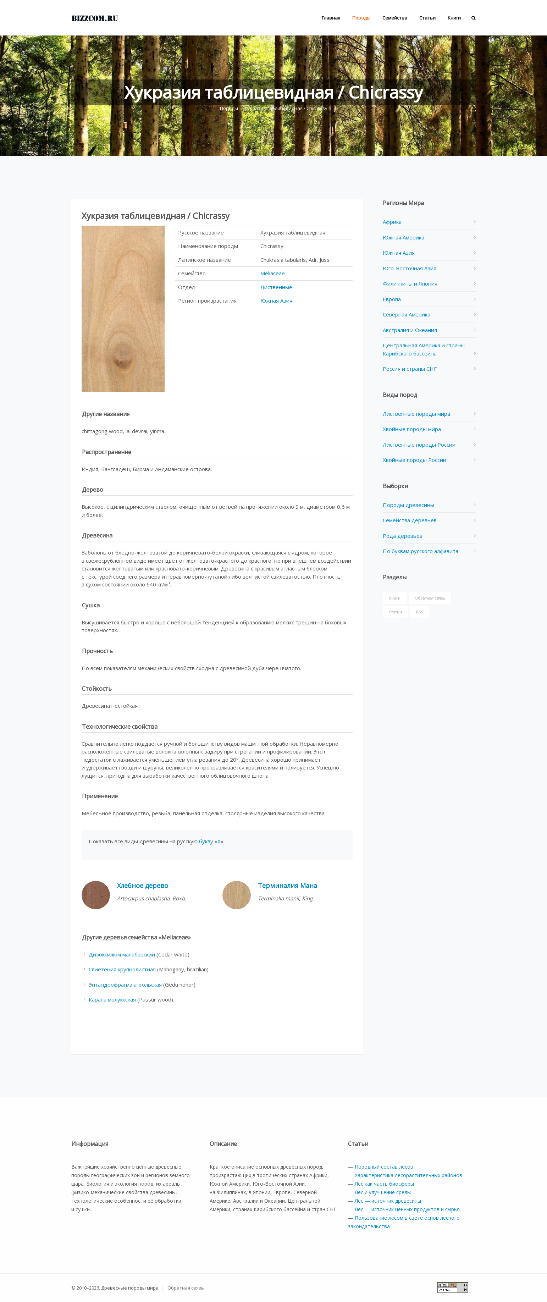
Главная (331, 18)
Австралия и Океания (410, 329)
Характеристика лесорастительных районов (408, 1175)
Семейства (394, 18)
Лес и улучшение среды (383, 1192)
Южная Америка (403, 237)
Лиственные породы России (419, 444)
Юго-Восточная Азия (409, 268)
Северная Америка (406, 314)
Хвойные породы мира (412, 428)
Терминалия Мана (287, 885)
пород (145, 1183)
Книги (454, 18)
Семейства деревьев (410, 520)
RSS (419, 611)
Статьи (427, 18)
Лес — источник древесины (388, 1200)
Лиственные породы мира (416, 413)
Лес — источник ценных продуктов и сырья (407, 1209)
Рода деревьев (402, 535)
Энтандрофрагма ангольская (125, 984)
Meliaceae (272, 273)
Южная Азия (276, 300)
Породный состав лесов (384, 1166)
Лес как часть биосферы (384, 1183)
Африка (392, 221)
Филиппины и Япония (410, 283)
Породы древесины (408, 504)
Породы (361, 18)
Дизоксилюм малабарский (122, 954)
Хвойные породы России (414, 459)
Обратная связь (430, 598)
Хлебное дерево (142, 885)
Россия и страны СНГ (410, 368)
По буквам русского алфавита (420, 551)
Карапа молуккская (112, 999)
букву (206, 841)
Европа (392, 299)
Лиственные (276, 287)
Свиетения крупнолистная (122, 969)
